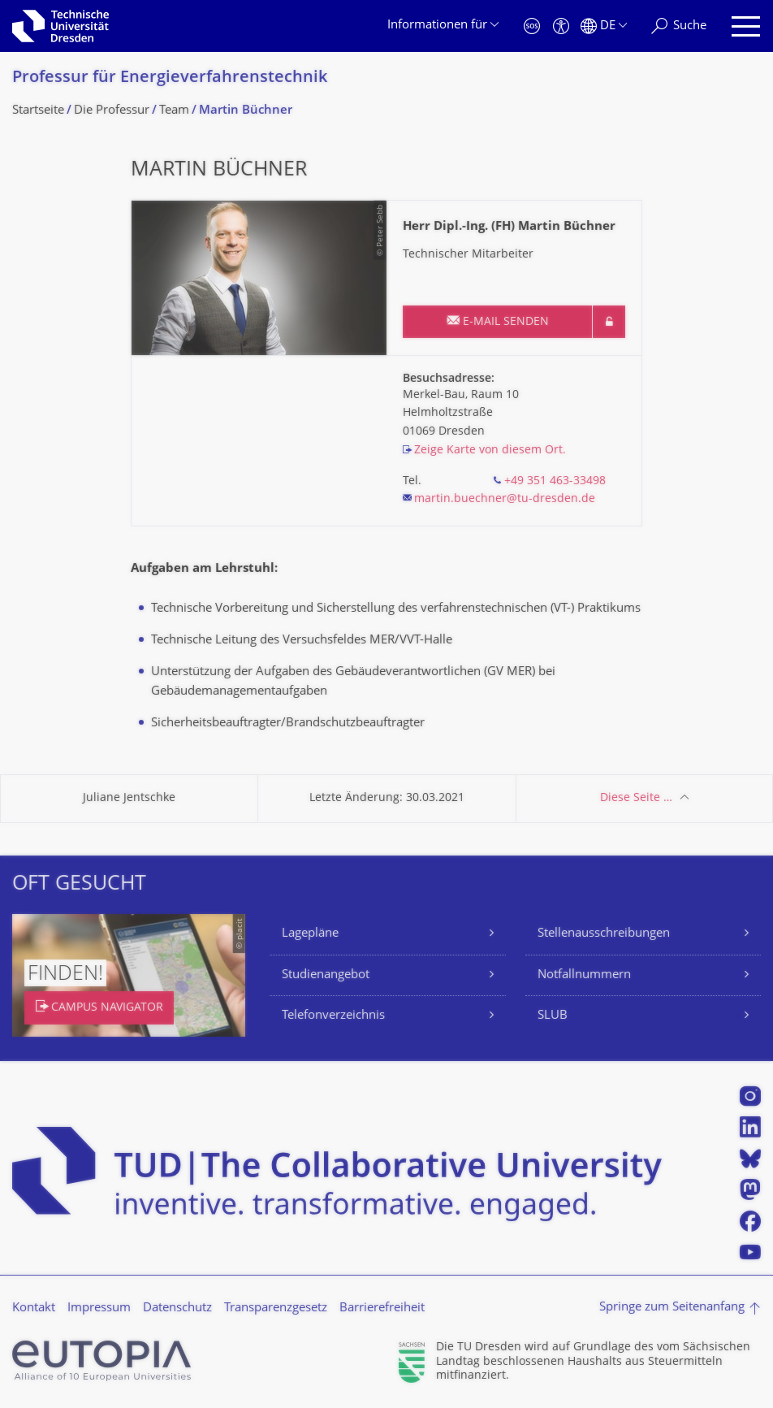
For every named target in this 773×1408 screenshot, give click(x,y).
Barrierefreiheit (382, 1308)
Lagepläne (310, 934)
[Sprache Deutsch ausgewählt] (604, 26)
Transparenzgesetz (275, 1308)
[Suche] (678, 26)
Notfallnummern (584, 975)
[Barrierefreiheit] (561, 26)
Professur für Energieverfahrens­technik (169, 78)
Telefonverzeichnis (333, 1016)
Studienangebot (325, 975)
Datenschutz (177, 1308)
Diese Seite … (636, 798)
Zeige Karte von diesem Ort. (490, 450)
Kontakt (33, 1308)
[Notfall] (532, 26)
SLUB (553, 1016)
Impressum (99, 1308)
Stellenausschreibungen (604, 934)
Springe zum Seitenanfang (672, 1308)
